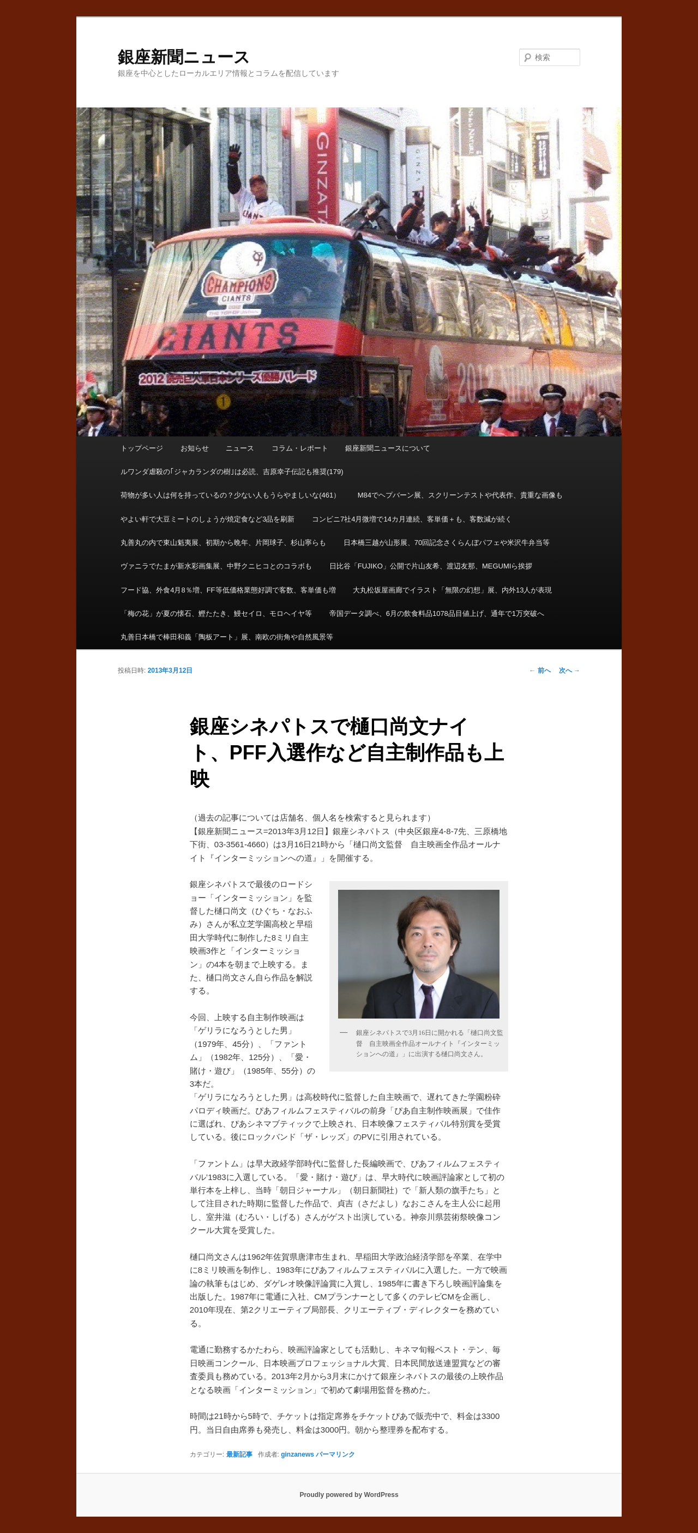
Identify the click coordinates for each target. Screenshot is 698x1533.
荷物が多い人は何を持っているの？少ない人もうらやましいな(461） (230, 495)
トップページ (142, 448)
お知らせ (194, 448)
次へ (569, 670)
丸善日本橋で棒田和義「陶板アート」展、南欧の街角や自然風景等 (227, 637)
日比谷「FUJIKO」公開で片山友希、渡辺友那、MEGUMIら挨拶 (431, 566)
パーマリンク (335, 1454)
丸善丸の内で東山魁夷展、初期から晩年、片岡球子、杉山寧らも (223, 542)
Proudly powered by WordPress (348, 1495)
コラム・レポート (300, 448)
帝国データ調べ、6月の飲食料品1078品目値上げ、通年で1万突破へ (436, 613)
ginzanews (297, 1454)
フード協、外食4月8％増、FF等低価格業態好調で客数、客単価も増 (228, 590)
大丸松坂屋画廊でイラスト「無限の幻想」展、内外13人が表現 (452, 590)
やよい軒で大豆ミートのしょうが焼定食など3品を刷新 (207, 519)
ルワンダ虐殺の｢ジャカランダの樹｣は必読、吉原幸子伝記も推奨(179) (232, 472)
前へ (539, 670)
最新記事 (239, 1454)
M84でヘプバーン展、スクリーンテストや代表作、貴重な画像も (460, 495)
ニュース (240, 448)
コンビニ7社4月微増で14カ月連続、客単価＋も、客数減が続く (412, 519)
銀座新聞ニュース (184, 57)
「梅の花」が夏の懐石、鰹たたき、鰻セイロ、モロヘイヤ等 (216, 613)
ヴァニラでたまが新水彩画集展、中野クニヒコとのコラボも (216, 566)
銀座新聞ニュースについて (387, 448)
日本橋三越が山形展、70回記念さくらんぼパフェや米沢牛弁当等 (447, 542)
